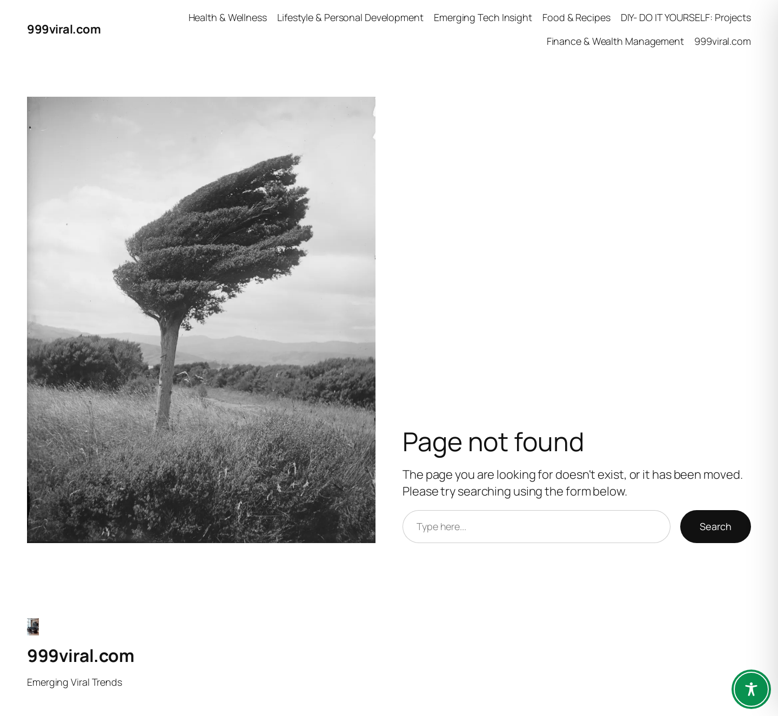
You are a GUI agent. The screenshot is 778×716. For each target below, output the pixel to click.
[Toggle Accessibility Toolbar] (751, 689)
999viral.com (63, 29)
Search (716, 526)
